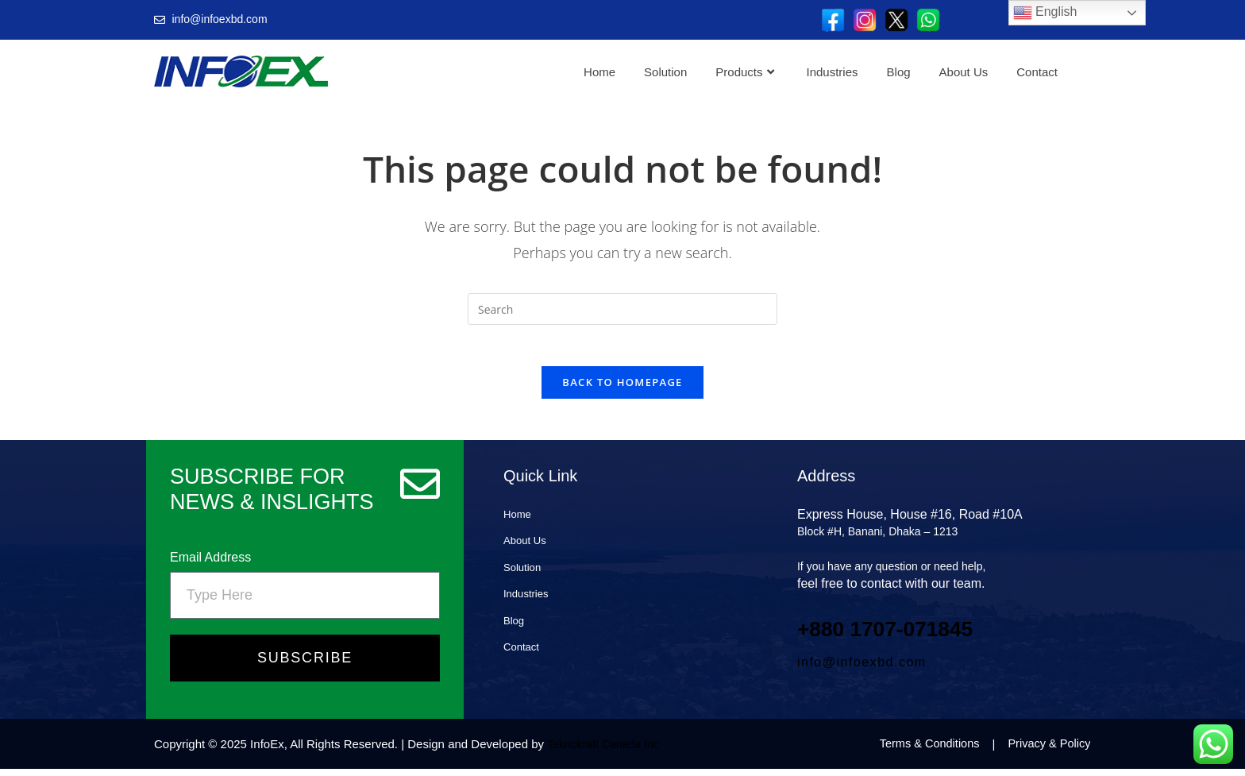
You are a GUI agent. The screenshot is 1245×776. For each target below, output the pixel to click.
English (1045, 12)
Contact (1037, 72)
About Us (964, 72)
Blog (899, 72)
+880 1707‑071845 (897, 635)
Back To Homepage (622, 389)
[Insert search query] (622, 309)
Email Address (210, 564)
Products (744, 72)
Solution (665, 72)
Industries (832, 72)
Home (599, 72)
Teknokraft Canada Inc (606, 751)
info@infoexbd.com (862, 669)
